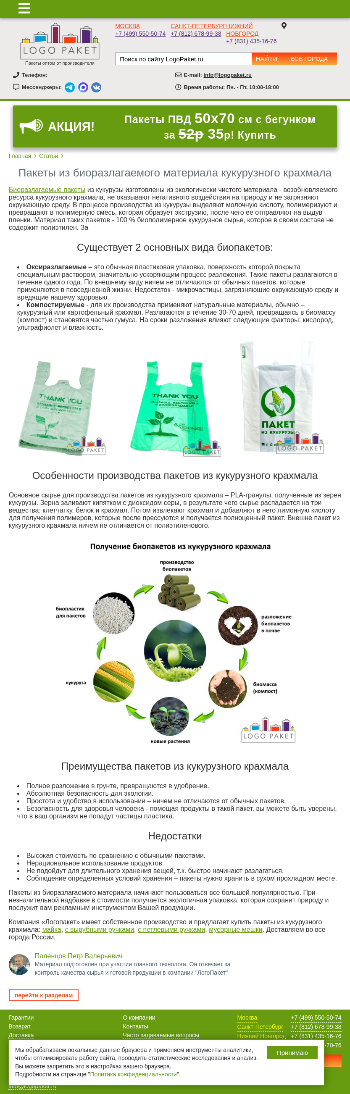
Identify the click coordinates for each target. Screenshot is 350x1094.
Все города (309, 58)
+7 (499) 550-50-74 (140, 33)
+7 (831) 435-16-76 (251, 41)
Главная (20, 156)
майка (51, 929)
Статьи (48, 156)
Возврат (19, 1026)
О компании (139, 1017)
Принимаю (292, 1052)
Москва (127, 26)
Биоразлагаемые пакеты (47, 189)
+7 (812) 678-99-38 (196, 33)
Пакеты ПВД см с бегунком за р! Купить (220, 126)
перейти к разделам (44, 995)
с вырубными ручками (99, 929)
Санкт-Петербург (198, 26)
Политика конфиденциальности (133, 1074)
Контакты (135, 1026)
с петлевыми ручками (171, 929)
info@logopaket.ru (227, 75)
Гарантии (21, 1017)
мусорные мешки (235, 929)
